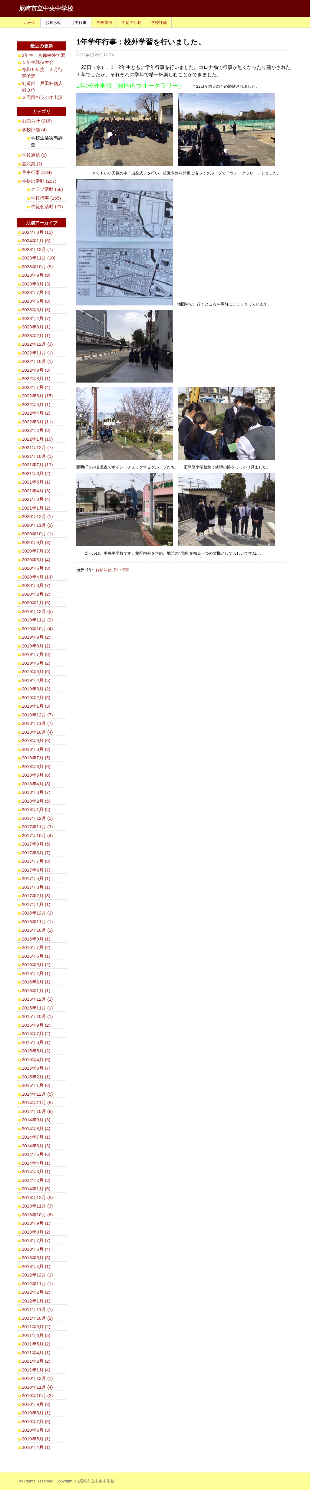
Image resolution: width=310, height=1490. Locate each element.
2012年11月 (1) (37, 1283)
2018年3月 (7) (36, 792)
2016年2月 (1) (36, 981)
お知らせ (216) (37, 120)
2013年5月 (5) (36, 1257)
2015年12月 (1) (37, 999)
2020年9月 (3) (36, 542)
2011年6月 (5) (36, 1335)
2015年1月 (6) (36, 1085)
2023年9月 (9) (36, 275)
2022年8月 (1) (36, 378)
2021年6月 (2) (36, 473)
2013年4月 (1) (36, 1266)
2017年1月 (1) (36, 904)
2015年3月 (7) (36, 1068)
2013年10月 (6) (37, 1214)
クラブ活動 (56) (47, 189)
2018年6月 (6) (36, 766)
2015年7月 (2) (36, 1033)
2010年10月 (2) (37, 1395)
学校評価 (159, 22)
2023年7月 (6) (36, 292)
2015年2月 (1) (36, 1076)
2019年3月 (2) (36, 688)
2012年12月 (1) (37, 1274)
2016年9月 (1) (36, 938)
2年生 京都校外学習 (43, 55)
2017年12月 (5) (37, 818)
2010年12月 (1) (37, 1378)
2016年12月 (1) (37, 912)
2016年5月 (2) (36, 964)
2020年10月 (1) (37, 533)
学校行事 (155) (46, 198)
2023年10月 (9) (37, 266)
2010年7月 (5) (36, 1421)
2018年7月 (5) (36, 757)
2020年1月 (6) (36, 602)
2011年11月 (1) (37, 1309)
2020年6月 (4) (36, 559)
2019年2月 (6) (36, 697)
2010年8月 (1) (36, 1412)
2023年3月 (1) (36, 326)
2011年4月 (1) (36, 1352)
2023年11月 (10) (38, 257)
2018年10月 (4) (37, 732)
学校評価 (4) (34, 129)
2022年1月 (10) (37, 439)
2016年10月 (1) (37, 930)
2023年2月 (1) (36, 335)
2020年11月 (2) (37, 525)
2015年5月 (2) (36, 1050)
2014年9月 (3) (36, 1119)
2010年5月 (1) (36, 1438)
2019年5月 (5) (36, 671)
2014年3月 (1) (36, 1171)
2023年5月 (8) (36, 309)
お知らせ (53, 22)
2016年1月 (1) (36, 990)
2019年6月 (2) (36, 663)
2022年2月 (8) (36, 430)
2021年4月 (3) (36, 490)
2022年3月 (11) (37, 421)
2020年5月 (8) (36, 568)
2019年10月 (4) (37, 628)
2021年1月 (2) (36, 507)
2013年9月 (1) (36, 1223)
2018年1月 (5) (36, 809)
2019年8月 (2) (36, 645)
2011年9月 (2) (36, 1326)
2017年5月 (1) (36, 878)
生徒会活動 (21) (47, 206)
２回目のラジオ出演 (42, 97)
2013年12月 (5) (37, 1197)
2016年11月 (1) (37, 921)
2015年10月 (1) (37, 1016)
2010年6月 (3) (36, 1430)
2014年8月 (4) (36, 1128)
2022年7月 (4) (36, 387)
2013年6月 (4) (36, 1249)
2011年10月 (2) (37, 1318)
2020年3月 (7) (36, 585)
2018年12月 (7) (37, 714)
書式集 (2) (32, 163)
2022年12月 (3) (37, 344)
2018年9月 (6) (36, 740)
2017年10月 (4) (37, 835)
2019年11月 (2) (37, 619)
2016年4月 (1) (36, 973)
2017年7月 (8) (36, 861)
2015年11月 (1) (37, 1007)
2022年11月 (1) (37, 352)
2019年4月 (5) (36, 680)
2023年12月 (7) (37, 249)
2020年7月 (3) (36, 550)
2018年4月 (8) (36, 783)
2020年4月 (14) (37, 576)
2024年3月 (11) (37, 232)
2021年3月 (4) (36, 499)
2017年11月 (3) (37, 826)
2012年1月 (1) (36, 1300)
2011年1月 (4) (36, 1369)
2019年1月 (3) (36, 706)
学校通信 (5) (34, 155)
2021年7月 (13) (37, 464)
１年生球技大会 (38, 62)
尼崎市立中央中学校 (46, 8)
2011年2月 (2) (36, 1361)
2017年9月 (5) (36, 843)
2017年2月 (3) (36, 895)
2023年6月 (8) (36, 301)
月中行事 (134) (37, 172)
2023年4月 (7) (36, 318)
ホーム (30, 22)
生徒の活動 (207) (39, 181)
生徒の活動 (131, 22)
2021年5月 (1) (36, 481)
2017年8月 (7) (36, 852)
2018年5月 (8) (36, 775)
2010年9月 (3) (36, 1404)
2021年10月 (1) (37, 456)
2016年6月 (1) (36, 956)
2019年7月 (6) (36, 654)
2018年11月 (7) (37, 723)
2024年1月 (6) (36, 240)
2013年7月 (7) (36, 1240)
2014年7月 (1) (36, 1137)
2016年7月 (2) (36, 947)
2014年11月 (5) (37, 1102)
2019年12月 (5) (37, 611)
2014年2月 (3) (36, 1180)
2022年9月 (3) (36, 370)
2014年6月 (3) (36, 1145)
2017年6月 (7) (36, 869)
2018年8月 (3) (36, 749)
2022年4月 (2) (36, 413)
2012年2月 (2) (36, 1292)
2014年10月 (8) (37, 1111)
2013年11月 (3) (37, 1205)
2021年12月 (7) (37, 447)
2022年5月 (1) (36, 404)
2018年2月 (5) (36, 801)
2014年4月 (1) (36, 1163)
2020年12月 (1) (37, 516)
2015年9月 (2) (36, 1025)
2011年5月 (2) (36, 1343)
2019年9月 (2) (36, 637)
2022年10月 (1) (37, 361)
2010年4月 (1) (36, 1447)
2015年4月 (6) (36, 1059)
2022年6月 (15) (37, 395)
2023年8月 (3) (36, 283)
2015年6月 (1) (36, 1042)
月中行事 (79, 22)
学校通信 (104, 22)
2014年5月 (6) (36, 1154)
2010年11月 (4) (37, 1387)
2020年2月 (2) (36, 594)
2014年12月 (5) (37, 1094)
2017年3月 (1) (36, 887)
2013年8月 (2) (36, 1231)
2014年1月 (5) (36, 1188)
